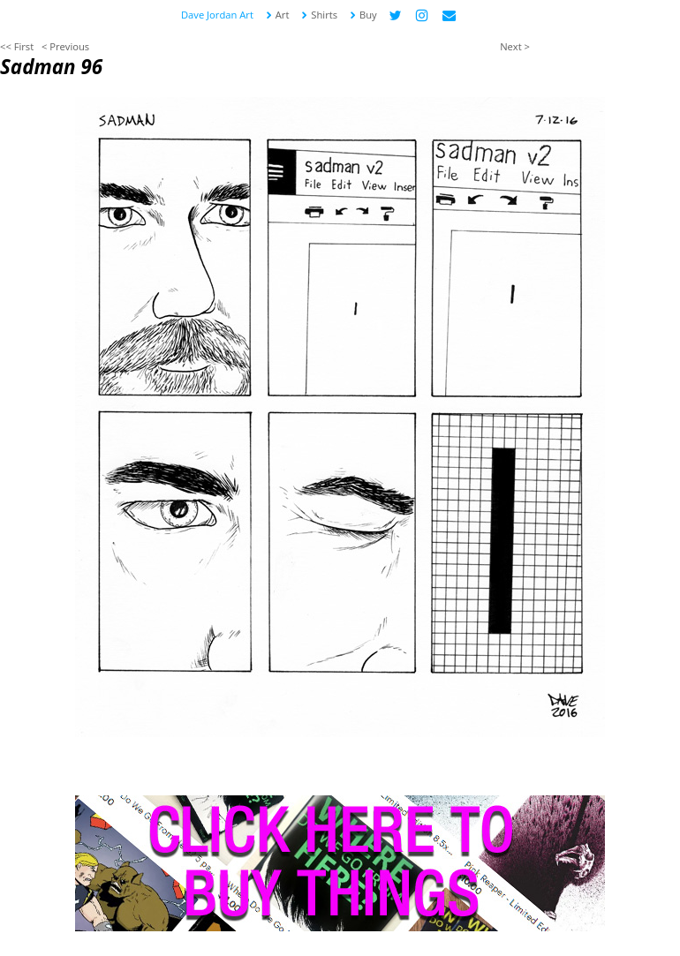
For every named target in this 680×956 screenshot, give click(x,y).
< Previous (65, 46)
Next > (515, 46)
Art (277, 14)
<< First (17, 46)
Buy (363, 14)
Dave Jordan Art (217, 14)
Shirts (318, 14)
